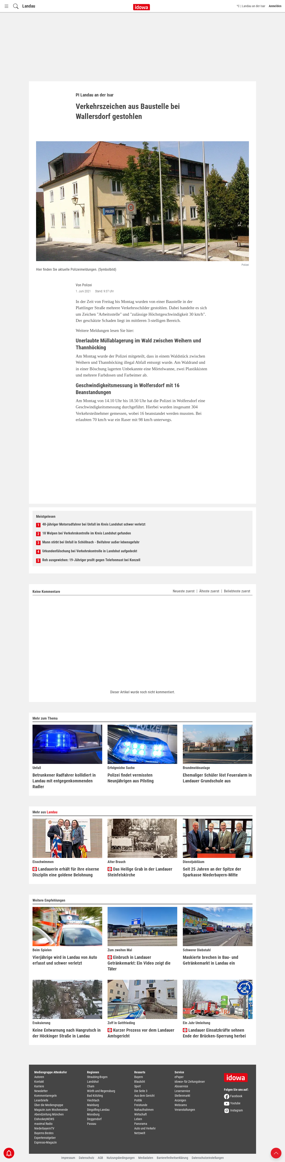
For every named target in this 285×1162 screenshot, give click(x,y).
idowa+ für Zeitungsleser (190, 1081)
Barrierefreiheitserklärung (172, 1158)
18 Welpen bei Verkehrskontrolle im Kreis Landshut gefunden (86, 533)
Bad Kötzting (95, 1095)
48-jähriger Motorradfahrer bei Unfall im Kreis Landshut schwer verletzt (93, 524)
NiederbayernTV (44, 1128)
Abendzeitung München (49, 1114)
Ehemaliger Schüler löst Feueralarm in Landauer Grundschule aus (217, 778)
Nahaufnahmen (144, 1109)
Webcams (181, 1105)
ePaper (179, 1077)
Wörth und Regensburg (101, 1091)
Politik (138, 1100)
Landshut (93, 1081)
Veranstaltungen (185, 1109)
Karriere (39, 1086)
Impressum (68, 1158)
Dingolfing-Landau (98, 1109)
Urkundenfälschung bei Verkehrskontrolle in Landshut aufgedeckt (89, 551)
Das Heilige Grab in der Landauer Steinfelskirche (140, 872)
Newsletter (41, 1091)
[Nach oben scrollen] (276, 1153)
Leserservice (182, 1091)
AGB (100, 1158)
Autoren (39, 1077)
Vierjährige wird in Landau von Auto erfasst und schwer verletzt (65, 960)
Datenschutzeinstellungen (208, 1158)
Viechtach (93, 1100)
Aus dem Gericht (144, 1095)
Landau (28, 6)
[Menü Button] (6, 6)
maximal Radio (43, 1123)
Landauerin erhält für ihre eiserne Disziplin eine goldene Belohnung (66, 872)
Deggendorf (94, 1119)
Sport (137, 1086)
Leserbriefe (41, 1100)
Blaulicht (139, 1081)
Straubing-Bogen (97, 1077)
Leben (138, 1119)
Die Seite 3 (140, 1091)
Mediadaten (145, 1158)
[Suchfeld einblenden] (16, 6)
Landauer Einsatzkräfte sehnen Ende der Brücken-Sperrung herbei (214, 1033)
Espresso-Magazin (45, 1142)
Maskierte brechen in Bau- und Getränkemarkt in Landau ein (210, 960)
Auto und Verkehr (145, 1128)
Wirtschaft (140, 1114)
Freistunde (140, 1105)
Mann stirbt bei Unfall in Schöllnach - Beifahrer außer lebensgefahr (90, 542)
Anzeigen (180, 1100)
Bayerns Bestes (43, 1133)
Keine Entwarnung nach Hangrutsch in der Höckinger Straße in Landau (67, 1033)
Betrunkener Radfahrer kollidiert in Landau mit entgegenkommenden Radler (64, 780)
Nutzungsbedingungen (121, 1158)
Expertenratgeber (45, 1137)
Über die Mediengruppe (48, 1105)
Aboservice (181, 1086)
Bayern (138, 1077)
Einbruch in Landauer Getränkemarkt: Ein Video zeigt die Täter (139, 963)
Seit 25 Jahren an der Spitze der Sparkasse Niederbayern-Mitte (212, 872)
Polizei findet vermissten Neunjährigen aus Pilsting (131, 778)
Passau (91, 1123)
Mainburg (93, 1105)
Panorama (140, 1123)
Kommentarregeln (45, 1095)
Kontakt (39, 1081)
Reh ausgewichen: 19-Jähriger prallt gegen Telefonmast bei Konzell (91, 560)
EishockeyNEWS (44, 1119)
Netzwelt (139, 1133)
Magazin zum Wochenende (51, 1109)
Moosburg (93, 1114)
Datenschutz (86, 1158)
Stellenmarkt (182, 1095)
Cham (90, 1086)
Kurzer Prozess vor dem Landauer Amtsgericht (141, 1033)
